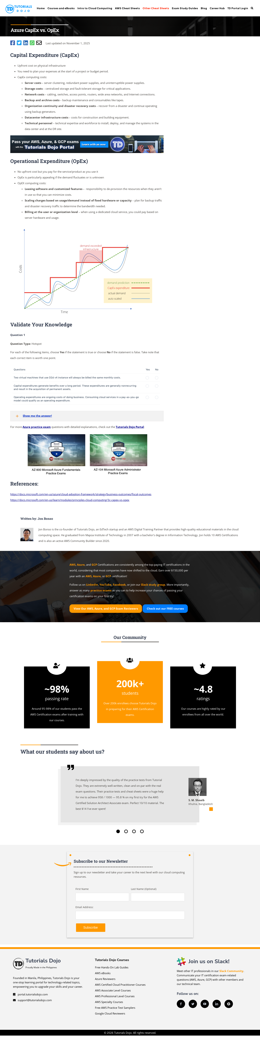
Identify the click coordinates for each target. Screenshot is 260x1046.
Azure (81, 564)
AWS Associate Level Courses (113, 990)
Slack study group (153, 584)
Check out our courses (165, 608)
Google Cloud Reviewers (110, 1013)
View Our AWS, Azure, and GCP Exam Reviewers (106, 608)
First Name (82, 889)
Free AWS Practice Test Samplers (115, 1007)
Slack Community (231, 971)
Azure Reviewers (105, 979)
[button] (252, 8)
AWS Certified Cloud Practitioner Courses (120, 984)
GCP (94, 564)
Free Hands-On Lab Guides (111, 967)
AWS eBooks (102, 973)
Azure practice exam (37, 427)
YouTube (105, 584)
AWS (72, 564)
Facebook (119, 584)
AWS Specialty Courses (109, 1002)
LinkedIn (92, 584)
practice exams (100, 590)
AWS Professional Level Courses (115, 996)
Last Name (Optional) (143, 889)
